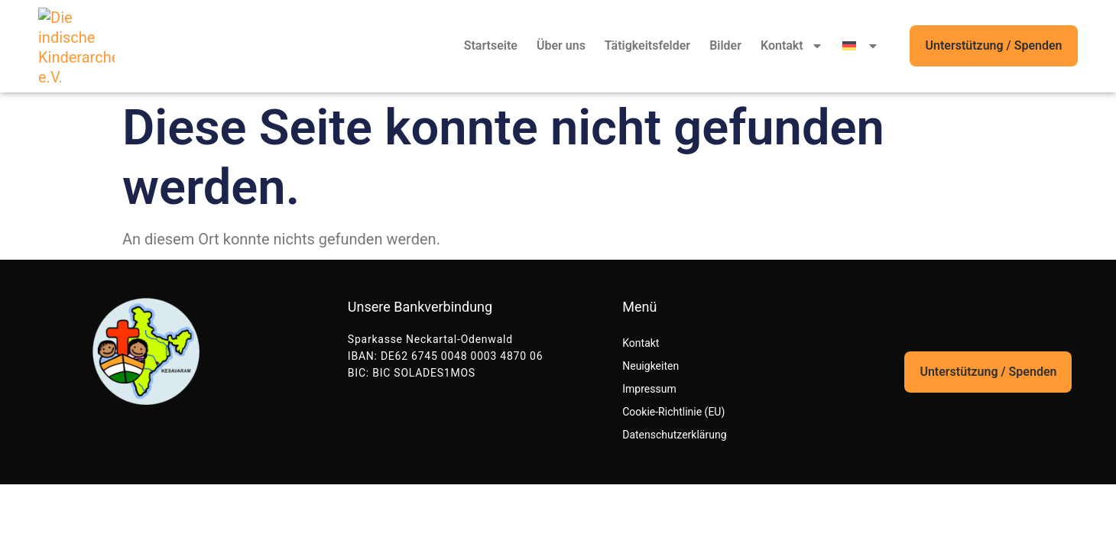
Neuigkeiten (650, 366)
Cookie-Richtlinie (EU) (673, 412)
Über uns (561, 45)
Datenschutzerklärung (674, 435)
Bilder (725, 45)
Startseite (490, 45)
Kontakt (792, 46)
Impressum (649, 389)
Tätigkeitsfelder (647, 45)
